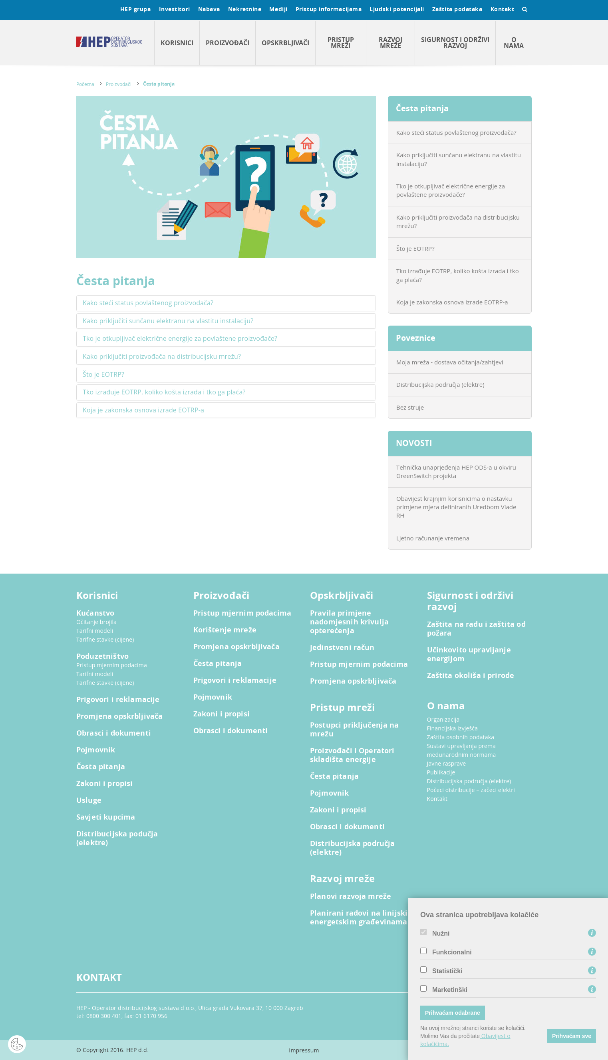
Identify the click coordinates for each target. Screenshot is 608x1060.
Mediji (278, 9)
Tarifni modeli (94, 630)
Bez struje (410, 407)
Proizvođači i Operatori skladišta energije (352, 755)
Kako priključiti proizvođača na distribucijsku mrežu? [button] (162, 356)
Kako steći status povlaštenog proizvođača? (456, 132)
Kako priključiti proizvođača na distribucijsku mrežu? (458, 221)
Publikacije (441, 772)
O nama (514, 42)
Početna (85, 84)
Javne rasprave (446, 763)
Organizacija (443, 719)
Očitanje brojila (96, 622)
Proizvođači (227, 42)
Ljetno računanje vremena (432, 538)
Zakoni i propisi (104, 783)
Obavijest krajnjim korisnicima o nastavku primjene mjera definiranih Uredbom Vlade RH (456, 507)
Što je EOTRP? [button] (103, 374)
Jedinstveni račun (342, 647)
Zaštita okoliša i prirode (471, 675)
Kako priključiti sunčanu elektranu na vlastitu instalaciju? (458, 159)
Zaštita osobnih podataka (461, 737)
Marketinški (449, 990)
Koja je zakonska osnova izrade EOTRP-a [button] (143, 410)
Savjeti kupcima (105, 817)
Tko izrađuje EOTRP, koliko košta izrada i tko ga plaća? (457, 275)
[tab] (226, 303)
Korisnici (177, 42)
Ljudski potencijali (397, 9)
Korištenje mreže (224, 630)
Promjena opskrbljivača (119, 716)
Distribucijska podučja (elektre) (117, 838)
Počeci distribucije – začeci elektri (471, 790)
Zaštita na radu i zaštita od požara (476, 629)
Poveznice (415, 337)
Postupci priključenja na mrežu (354, 729)
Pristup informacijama (329, 9)
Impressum (304, 1050)
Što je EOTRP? (415, 248)
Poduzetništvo (102, 656)
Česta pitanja (159, 83)
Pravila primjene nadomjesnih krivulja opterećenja (349, 622)
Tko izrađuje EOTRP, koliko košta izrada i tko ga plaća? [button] (164, 392)
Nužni (441, 933)
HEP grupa (135, 9)
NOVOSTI (414, 443)
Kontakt (503, 9)
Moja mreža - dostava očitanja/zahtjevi (449, 362)
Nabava (209, 9)
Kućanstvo (95, 613)
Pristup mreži (341, 42)
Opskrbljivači (285, 42)
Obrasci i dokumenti (113, 733)
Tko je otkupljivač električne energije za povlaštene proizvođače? (450, 190)
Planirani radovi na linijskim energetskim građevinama (362, 917)
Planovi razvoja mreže (350, 896)
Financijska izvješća (452, 728)
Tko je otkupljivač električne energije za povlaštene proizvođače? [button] (180, 338)
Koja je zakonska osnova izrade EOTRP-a (452, 302)
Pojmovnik (95, 750)
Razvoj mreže (390, 42)
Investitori (174, 9)
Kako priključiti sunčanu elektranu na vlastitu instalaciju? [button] (168, 321)
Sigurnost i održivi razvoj (455, 42)
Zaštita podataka (457, 9)
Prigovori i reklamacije (117, 699)
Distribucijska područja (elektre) (440, 384)
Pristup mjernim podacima (111, 665)
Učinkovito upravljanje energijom (469, 654)
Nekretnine (245, 9)
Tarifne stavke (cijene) (105, 639)
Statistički (447, 971)
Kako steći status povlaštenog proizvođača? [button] (148, 303)
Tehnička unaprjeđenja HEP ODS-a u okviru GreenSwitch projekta (456, 471)
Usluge (88, 800)
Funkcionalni (452, 952)
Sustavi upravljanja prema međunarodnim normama (461, 750)
